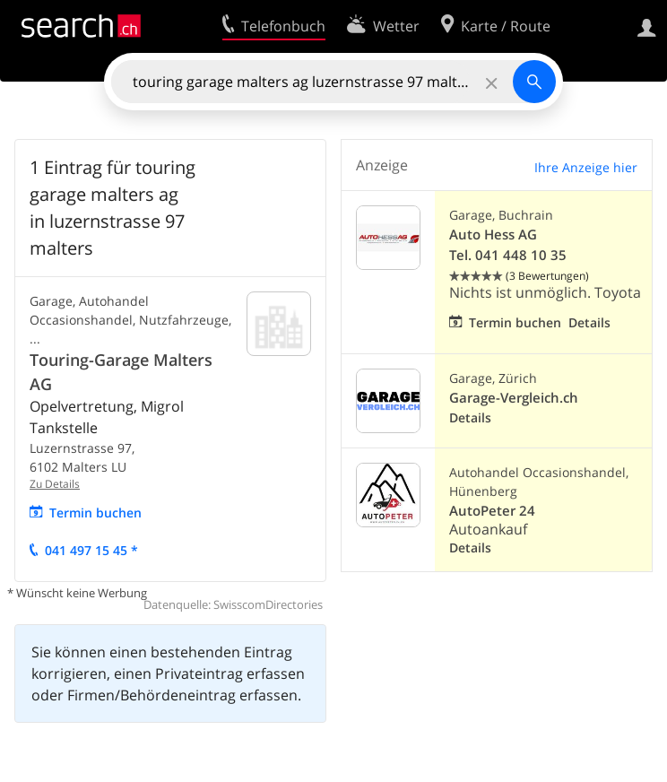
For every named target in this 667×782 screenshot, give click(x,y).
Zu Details (55, 483)
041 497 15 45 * (91, 550)
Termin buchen (95, 512)
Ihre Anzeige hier (585, 167)
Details (589, 322)
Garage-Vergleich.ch (513, 397)
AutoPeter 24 (492, 510)
